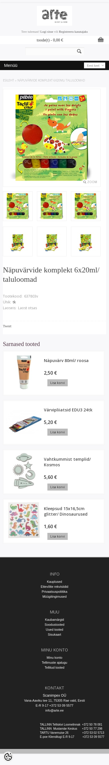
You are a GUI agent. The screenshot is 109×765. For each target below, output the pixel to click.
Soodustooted (55, 624)
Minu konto (54, 657)
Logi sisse (46, 31)
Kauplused (54, 581)
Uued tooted (54, 629)
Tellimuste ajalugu (54, 662)
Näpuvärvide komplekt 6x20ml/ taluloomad (51, 80)
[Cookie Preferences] (8, 757)
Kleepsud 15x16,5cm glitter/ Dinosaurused (65, 511)
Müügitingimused (54, 596)
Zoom (92, 182)
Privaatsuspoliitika (54, 591)
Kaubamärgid (54, 619)
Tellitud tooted (55, 667)
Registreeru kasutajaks (73, 31)
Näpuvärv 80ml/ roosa (66, 360)
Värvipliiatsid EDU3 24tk (68, 410)
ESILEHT (8, 80)
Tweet (7, 326)
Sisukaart (54, 634)
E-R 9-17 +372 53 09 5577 (55, 705)
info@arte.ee (54, 710)
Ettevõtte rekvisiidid (54, 586)
